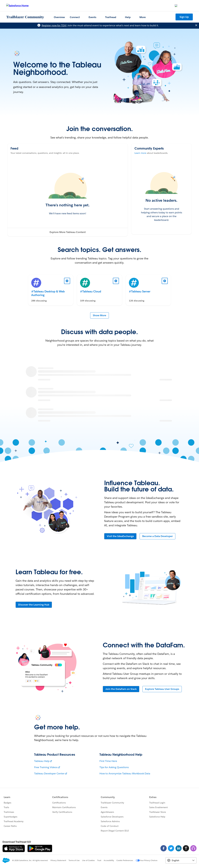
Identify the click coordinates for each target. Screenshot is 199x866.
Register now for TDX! (54, 25)
